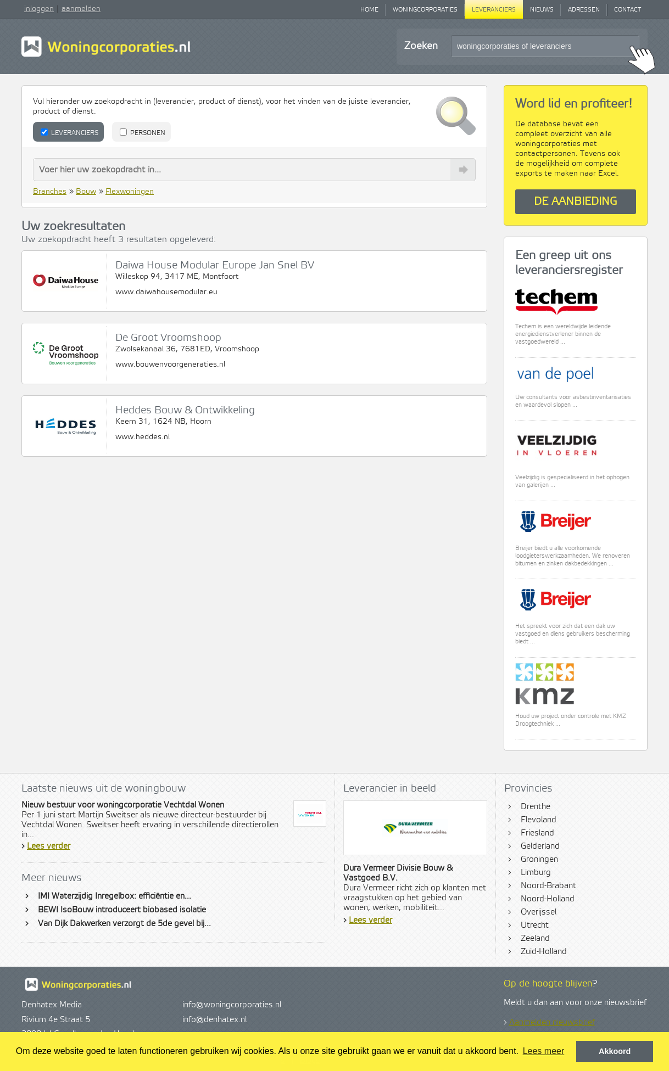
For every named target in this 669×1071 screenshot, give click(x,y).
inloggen (39, 9)
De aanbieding (575, 202)
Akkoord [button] (615, 1051)
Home (369, 10)
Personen (142, 132)
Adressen (584, 10)
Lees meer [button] (544, 1051)
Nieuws (542, 10)
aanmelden (81, 9)
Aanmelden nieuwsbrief (552, 1023)
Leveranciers (494, 10)
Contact (627, 10)
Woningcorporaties (425, 10)
